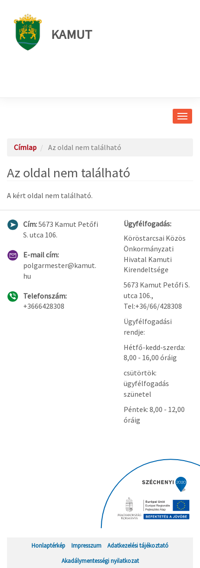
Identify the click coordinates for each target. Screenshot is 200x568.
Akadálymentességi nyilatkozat (100, 560)
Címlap (25, 147)
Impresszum (86, 545)
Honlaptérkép (48, 545)
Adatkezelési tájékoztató (138, 545)
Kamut (53, 32)
